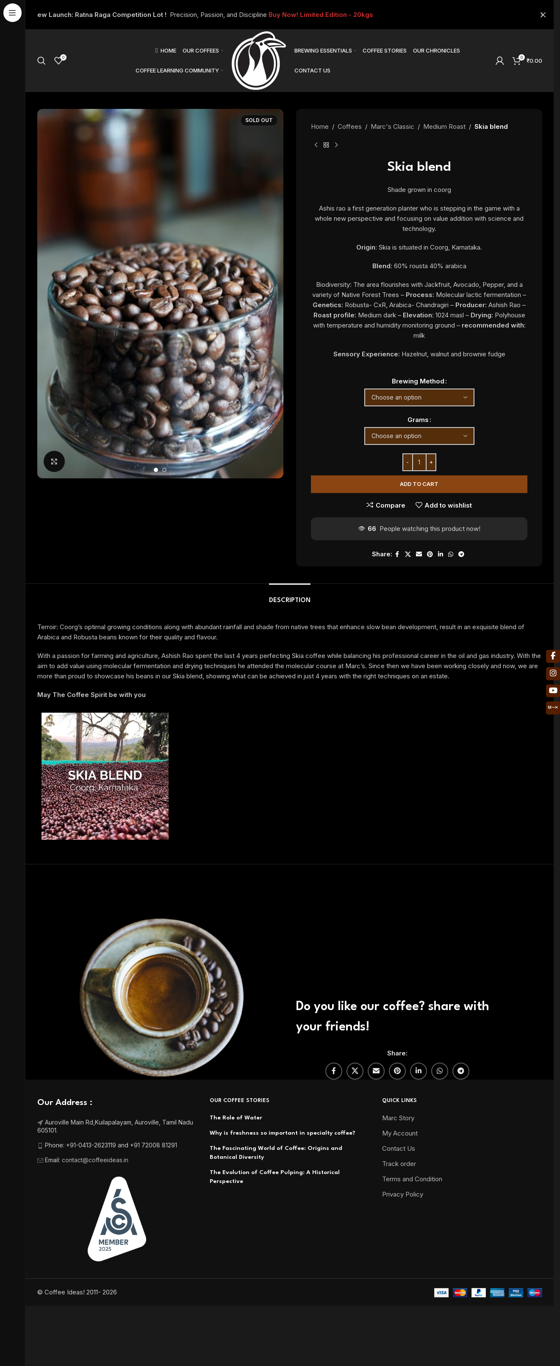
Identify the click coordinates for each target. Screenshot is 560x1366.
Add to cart (419, 483)
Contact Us (398, 1168)
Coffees (350, 126)
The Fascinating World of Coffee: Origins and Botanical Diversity (276, 1172)
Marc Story (398, 1138)
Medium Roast (444, 126)
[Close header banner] (543, 14)
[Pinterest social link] (429, 554)
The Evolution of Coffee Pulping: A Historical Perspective (275, 1196)
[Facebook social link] (397, 554)
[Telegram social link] (460, 554)
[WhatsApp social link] (450, 554)
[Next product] (336, 145)
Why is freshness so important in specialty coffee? (282, 1153)
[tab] (289, 616)
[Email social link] (418, 554)
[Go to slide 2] (164, 470)
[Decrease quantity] (407, 462)
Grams (417, 420)
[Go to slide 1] (156, 470)
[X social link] (407, 554)
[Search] (41, 60)
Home (320, 126)
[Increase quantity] (430, 462)
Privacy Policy (402, 1214)
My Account (400, 1153)
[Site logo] (259, 60)
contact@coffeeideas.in (96, 1179)
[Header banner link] (289, 14)
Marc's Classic (392, 126)
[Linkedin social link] (440, 554)
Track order (399, 1184)
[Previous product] (316, 145)
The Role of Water (236, 1138)
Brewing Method (417, 381)
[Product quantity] (419, 462)
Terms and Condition (412, 1199)
